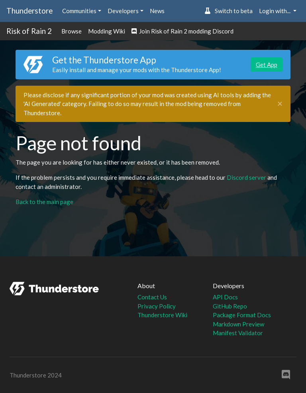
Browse (71, 31)
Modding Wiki (106, 31)
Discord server (246, 177)
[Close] (279, 103)
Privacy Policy (156, 306)
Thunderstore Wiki (162, 314)
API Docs (225, 297)
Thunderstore (29, 10)
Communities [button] (79, 10)
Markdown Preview (238, 324)
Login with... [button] (275, 10)
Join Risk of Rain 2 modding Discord (182, 31)
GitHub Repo (230, 306)
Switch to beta (228, 10)
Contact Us (152, 297)
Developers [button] (123, 10)
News (157, 10)
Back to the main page (44, 201)
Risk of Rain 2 (29, 30)
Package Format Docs (242, 314)
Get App (266, 64)
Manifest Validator (238, 332)
